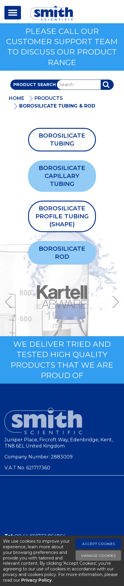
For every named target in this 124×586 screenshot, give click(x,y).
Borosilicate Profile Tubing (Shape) (62, 216)
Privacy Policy (36, 580)
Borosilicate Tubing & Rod (57, 106)
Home (16, 98)
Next (114, 302)
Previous (10, 302)
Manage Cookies (98, 555)
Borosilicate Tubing (62, 139)
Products (49, 98)
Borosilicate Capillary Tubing (62, 175)
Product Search (34, 84)
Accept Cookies (98, 544)
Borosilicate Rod (62, 252)
